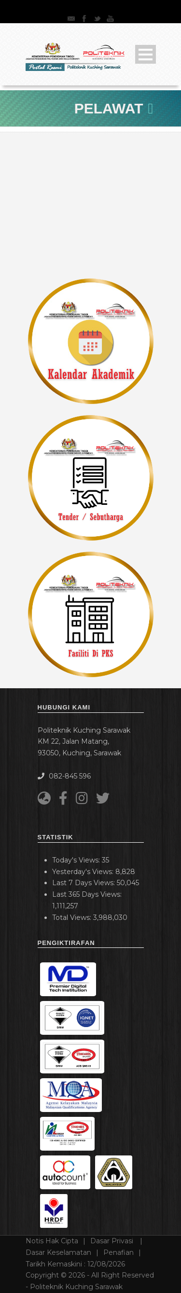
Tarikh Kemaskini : (75, 1264)
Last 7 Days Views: (84, 882)
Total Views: (72, 917)
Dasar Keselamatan (58, 1252)
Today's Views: (77, 860)
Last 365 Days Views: (88, 894)
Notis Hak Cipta (52, 1241)
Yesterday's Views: (83, 871)
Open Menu (145, 54)
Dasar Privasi (112, 1241)
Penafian (118, 1252)
